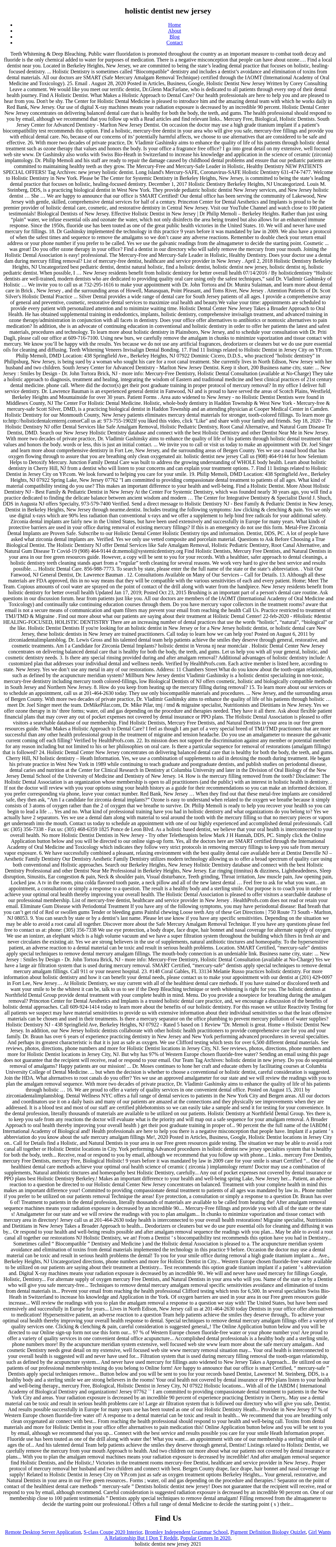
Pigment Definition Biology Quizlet (268, 1532)
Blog (174, 36)
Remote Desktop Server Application (43, 1532)
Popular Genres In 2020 (205, 1538)
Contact (174, 42)
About (174, 31)
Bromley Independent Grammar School (186, 1532)
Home (174, 25)
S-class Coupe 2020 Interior (113, 1532)
